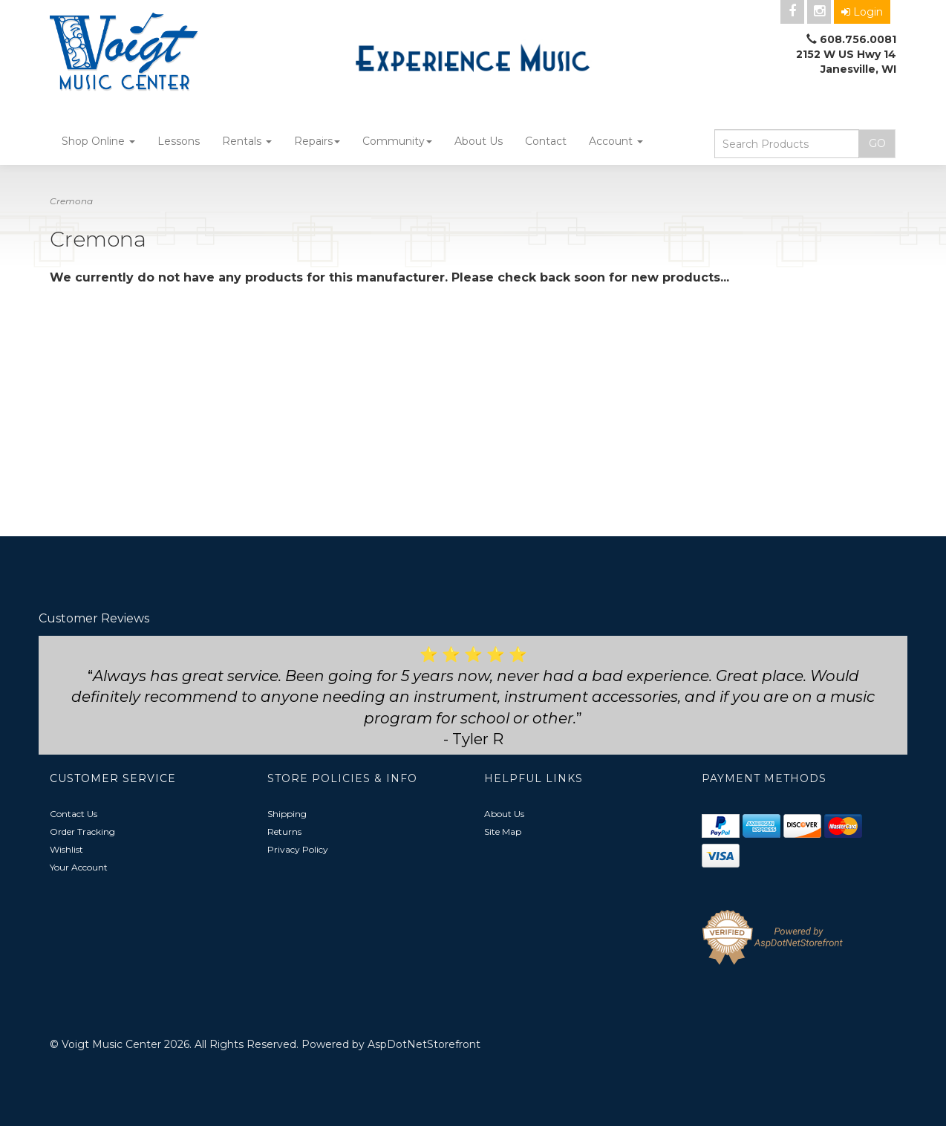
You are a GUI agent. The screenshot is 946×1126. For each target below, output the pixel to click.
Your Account (79, 867)
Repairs (317, 141)
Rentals (247, 141)
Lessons (178, 141)
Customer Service (113, 778)
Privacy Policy (297, 849)
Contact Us (73, 813)
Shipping (287, 813)
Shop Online (98, 141)
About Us (478, 141)
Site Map (502, 831)
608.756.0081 (858, 39)
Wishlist (66, 849)
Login (862, 12)
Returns (284, 831)
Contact (546, 141)
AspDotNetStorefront (424, 1044)
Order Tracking (82, 831)
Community (397, 141)
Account (616, 141)
